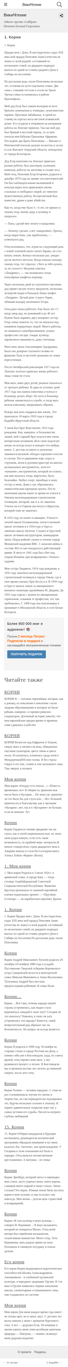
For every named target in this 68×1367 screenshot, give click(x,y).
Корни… (12, 996)
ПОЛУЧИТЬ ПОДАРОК (26, 654)
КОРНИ (12, 692)
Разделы (40, 1352)
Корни (10, 822)
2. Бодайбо (52, 1362)
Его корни (14, 1261)
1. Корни (13, 909)
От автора (12, 1362)
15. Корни (14, 1127)
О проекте (24, 1352)
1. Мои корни (17, 866)
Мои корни (15, 779)
